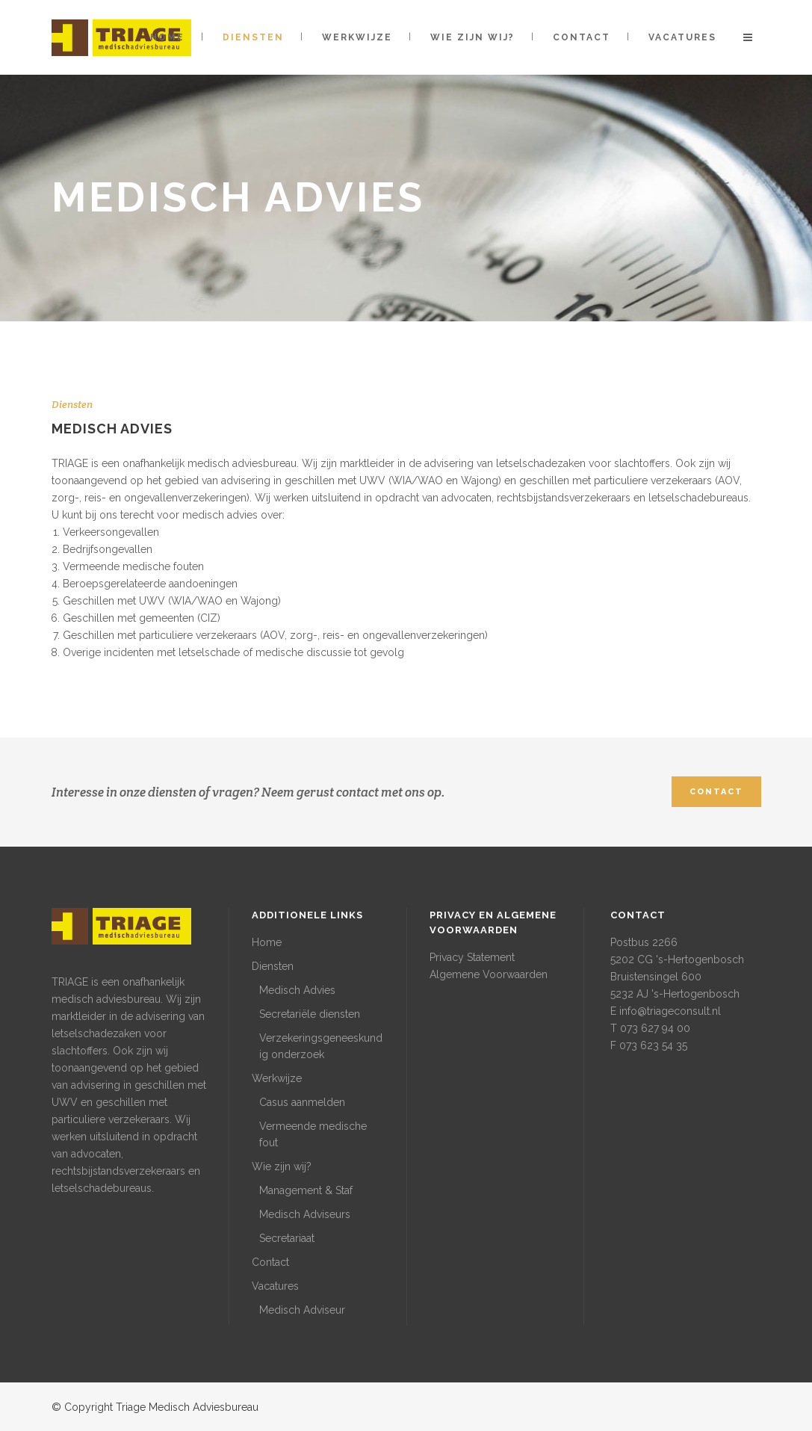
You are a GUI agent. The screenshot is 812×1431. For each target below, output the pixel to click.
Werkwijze (277, 1078)
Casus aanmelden (302, 1102)
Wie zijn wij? (282, 1166)
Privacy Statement (472, 957)
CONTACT (716, 792)
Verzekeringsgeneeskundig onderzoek (320, 1046)
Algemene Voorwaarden (489, 974)
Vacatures (275, 1286)
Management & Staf (306, 1190)
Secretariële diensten (309, 1014)
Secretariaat (286, 1238)
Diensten (273, 966)
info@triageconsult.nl (670, 1011)
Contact (270, 1262)
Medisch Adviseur (302, 1310)
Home (267, 942)
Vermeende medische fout (313, 1134)
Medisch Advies (297, 990)
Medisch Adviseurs (304, 1214)
